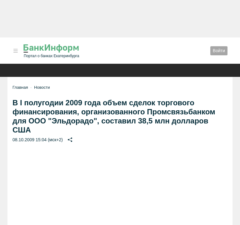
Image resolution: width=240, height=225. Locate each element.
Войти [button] (219, 50)
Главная (20, 87)
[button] (15, 51)
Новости (42, 87)
